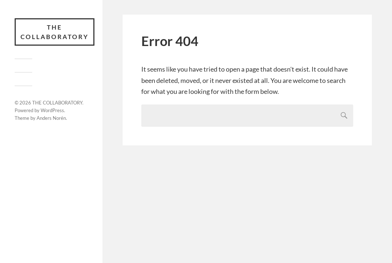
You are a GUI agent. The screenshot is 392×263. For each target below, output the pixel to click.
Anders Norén (51, 118)
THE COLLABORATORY (54, 32)
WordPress (52, 110)
